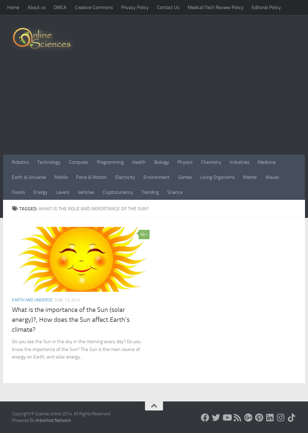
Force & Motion (91, 177)
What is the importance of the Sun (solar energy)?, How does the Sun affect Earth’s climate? (71, 320)
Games (185, 177)
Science (175, 192)
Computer (78, 162)
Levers (62, 192)
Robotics (20, 162)
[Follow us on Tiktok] (292, 417)
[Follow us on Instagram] (281, 417)
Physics (184, 162)
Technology (48, 162)
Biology (161, 162)
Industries (239, 162)
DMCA (60, 7)
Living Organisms (217, 177)
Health (139, 162)
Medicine (267, 162)
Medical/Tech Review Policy (215, 7)
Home (13, 7)
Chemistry (211, 162)
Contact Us (168, 7)
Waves (272, 177)
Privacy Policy (135, 7)
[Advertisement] (154, 110)
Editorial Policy (266, 7)
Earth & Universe (29, 177)
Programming (110, 162)
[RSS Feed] (237, 417)
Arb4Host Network (53, 420)
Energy (40, 192)
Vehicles (86, 192)
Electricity (125, 177)
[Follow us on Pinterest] (259, 417)
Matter (250, 177)
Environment (156, 177)
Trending (150, 192)
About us (36, 7)
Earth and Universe (32, 300)
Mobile (61, 177)
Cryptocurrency (118, 192)
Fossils (18, 192)
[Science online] (205, 417)
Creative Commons (94, 7)
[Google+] (248, 417)
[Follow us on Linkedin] (270, 417)
